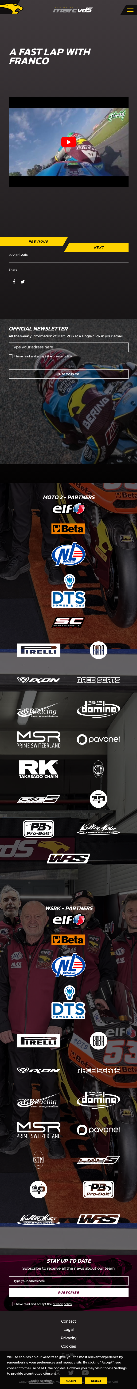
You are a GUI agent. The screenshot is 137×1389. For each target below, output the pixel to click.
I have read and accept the (43, 356)
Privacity (68, 1338)
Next (99, 247)
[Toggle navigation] (130, 9)
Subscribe (68, 374)
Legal (68, 1329)
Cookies (68, 1346)
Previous (38, 241)
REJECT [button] (96, 1381)
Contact (68, 1321)
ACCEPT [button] (71, 1381)
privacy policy (62, 356)
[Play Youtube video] (69, 142)
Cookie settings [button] (41, 1380)
